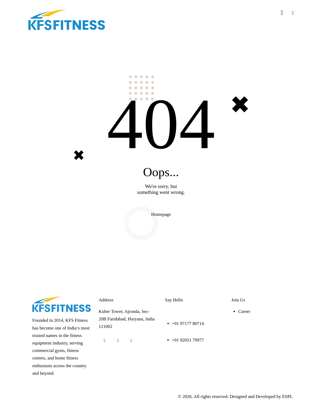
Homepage (161, 214)
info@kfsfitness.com (184, 311)
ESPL (287, 396)
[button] (293, 13)
